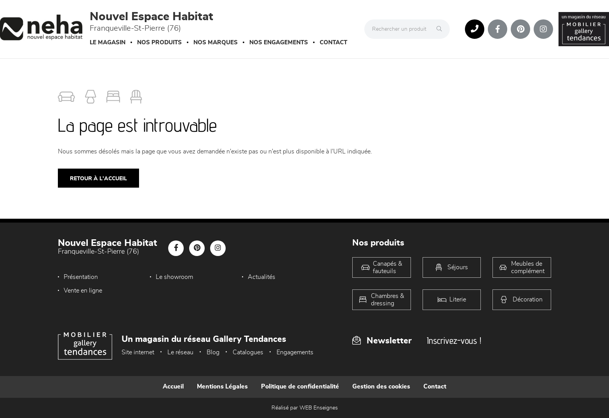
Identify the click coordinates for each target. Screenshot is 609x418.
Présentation (81, 277)
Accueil (173, 386)
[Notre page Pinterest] (520, 29)
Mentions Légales (222, 386)
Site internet (138, 352)
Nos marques (215, 42)
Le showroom (174, 277)
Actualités (261, 277)
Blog (213, 352)
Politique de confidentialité (300, 386)
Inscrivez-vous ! (454, 340)
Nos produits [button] (159, 42)
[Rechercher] (441, 29)
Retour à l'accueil (98, 178)
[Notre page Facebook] (497, 29)
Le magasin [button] (107, 42)
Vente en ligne (83, 290)
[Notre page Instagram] (543, 29)
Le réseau (180, 352)
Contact (333, 42)
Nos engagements (278, 42)
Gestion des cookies (381, 386)
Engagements (295, 352)
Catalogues (248, 352)
